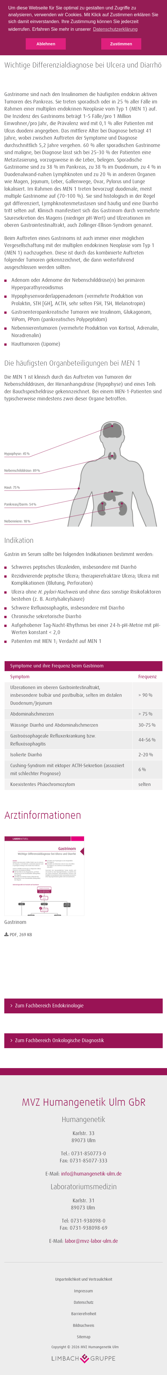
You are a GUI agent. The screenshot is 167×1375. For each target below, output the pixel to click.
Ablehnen (46, 44)
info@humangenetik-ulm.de (91, 1174)
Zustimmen (121, 44)
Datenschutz (84, 1302)
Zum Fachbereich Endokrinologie (49, 1006)
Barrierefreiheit (83, 1313)
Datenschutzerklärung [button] (115, 29)
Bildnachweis (83, 1325)
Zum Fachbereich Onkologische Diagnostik (59, 1040)
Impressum (83, 1291)
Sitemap (83, 1337)
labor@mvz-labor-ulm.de (91, 1241)
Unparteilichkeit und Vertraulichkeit (83, 1279)
